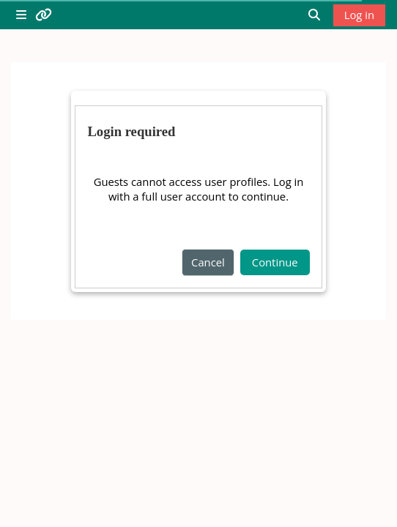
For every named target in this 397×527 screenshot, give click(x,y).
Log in (359, 14)
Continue (275, 262)
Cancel (208, 262)
